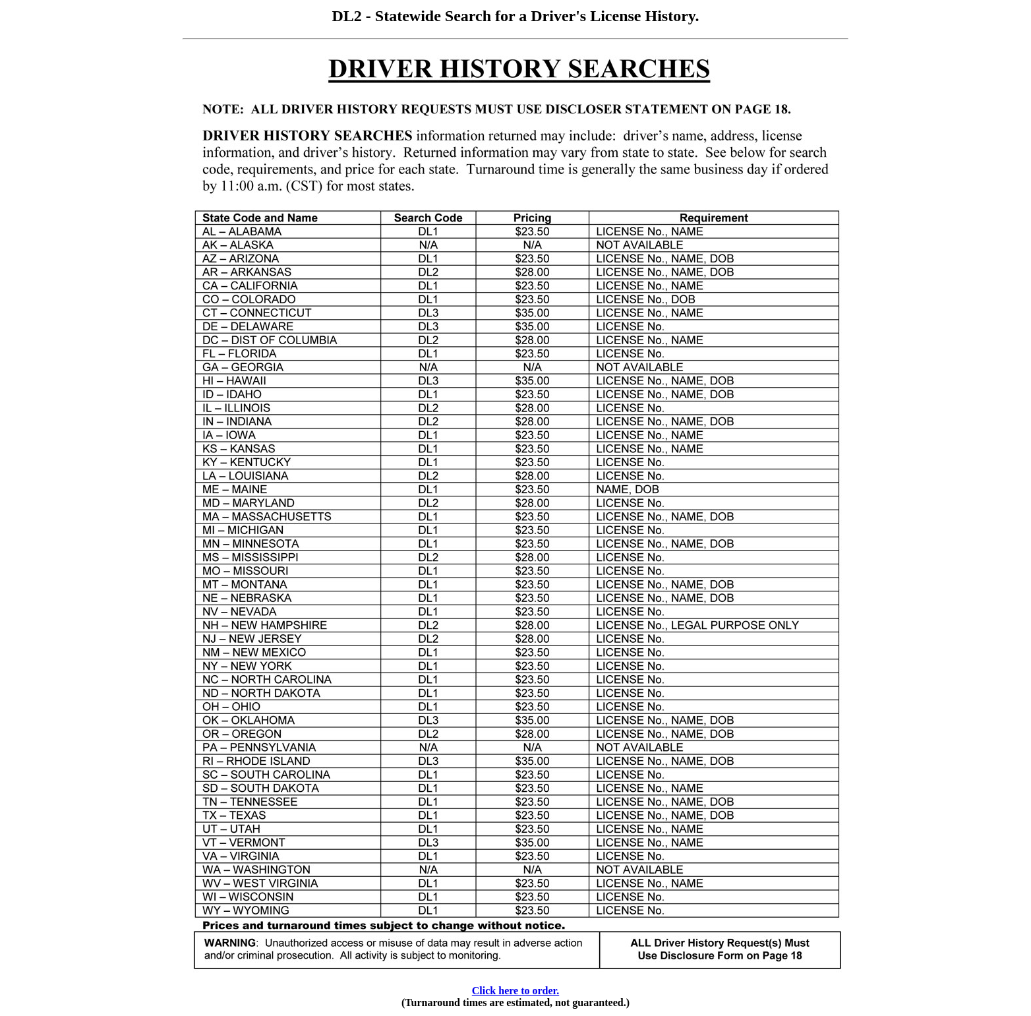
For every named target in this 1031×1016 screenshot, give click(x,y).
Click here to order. (515, 990)
